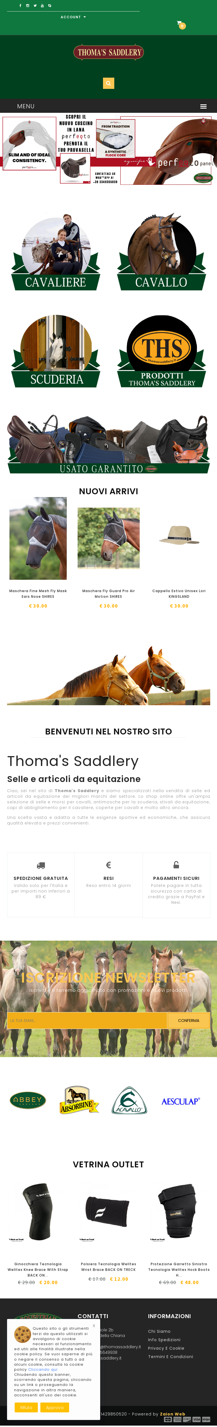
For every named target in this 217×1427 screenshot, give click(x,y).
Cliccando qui (43, 1369)
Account (73, 17)
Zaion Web (172, 1414)
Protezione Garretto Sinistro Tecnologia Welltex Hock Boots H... (179, 1270)
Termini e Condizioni (170, 1356)
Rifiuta (26, 1407)
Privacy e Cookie (166, 1348)
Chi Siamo (159, 1331)
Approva (54, 1407)
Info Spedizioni (164, 1340)
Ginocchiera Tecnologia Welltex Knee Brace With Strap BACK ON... (38, 1270)
